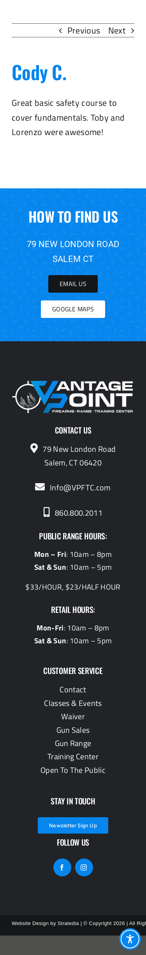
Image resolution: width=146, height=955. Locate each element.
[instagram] (84, 867)
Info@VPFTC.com (73, 487)
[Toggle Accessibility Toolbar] (130, 939)
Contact (73, 689)
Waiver (73, 716)
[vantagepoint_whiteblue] (73, 384)
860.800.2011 (73, 513)
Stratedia (68, 923)
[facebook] (62, 867)
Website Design (30, 923)
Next (117, 30)
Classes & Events (73, 703)
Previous (83, 30)
